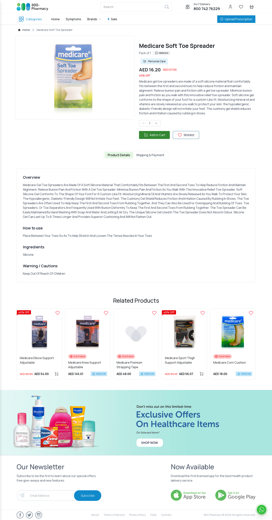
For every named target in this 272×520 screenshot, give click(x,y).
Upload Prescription (236, 19)
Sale (112, 19)
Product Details (119, 155)
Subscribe (88, 495)
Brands (94, 19)
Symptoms (73, 19)
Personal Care (154, 61)
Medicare (161, 53)
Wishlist (186, 135)
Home (55, 19)
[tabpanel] (136, 225)
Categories (30, 19)
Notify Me (99, 373)
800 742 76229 (207, 8)
